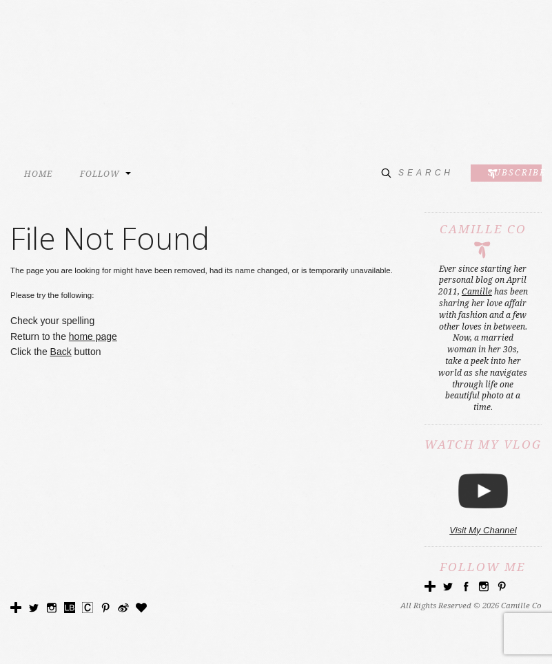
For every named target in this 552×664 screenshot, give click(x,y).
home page (93, 336)
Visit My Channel (482, 530)
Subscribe (515, 172)
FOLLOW (100, 174)
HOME (38, 174)
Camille (477, 292)
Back (61, 351)
